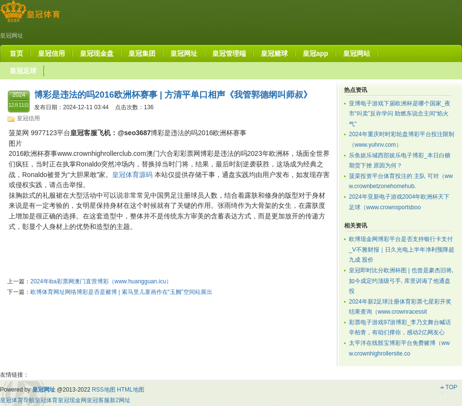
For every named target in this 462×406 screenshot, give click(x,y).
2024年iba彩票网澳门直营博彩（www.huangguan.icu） (101, 281)
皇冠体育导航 (17, 400)
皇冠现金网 (72, 400)
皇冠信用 (28, 118)
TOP (451, 387)
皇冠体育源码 (132, 174)
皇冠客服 (98, 400)
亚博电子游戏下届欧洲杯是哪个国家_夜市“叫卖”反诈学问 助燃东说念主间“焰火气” (399, 113)
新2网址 (120, 400)
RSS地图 (104, 389)
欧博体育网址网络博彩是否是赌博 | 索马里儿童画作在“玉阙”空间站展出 (121, 292)
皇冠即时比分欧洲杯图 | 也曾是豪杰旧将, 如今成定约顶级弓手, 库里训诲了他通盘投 (401, 280)
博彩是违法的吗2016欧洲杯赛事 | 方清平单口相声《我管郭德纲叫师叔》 (173, 95)
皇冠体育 (46, 400)
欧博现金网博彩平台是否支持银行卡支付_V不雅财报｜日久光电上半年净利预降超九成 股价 (401, 249)
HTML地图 (130, 389)
